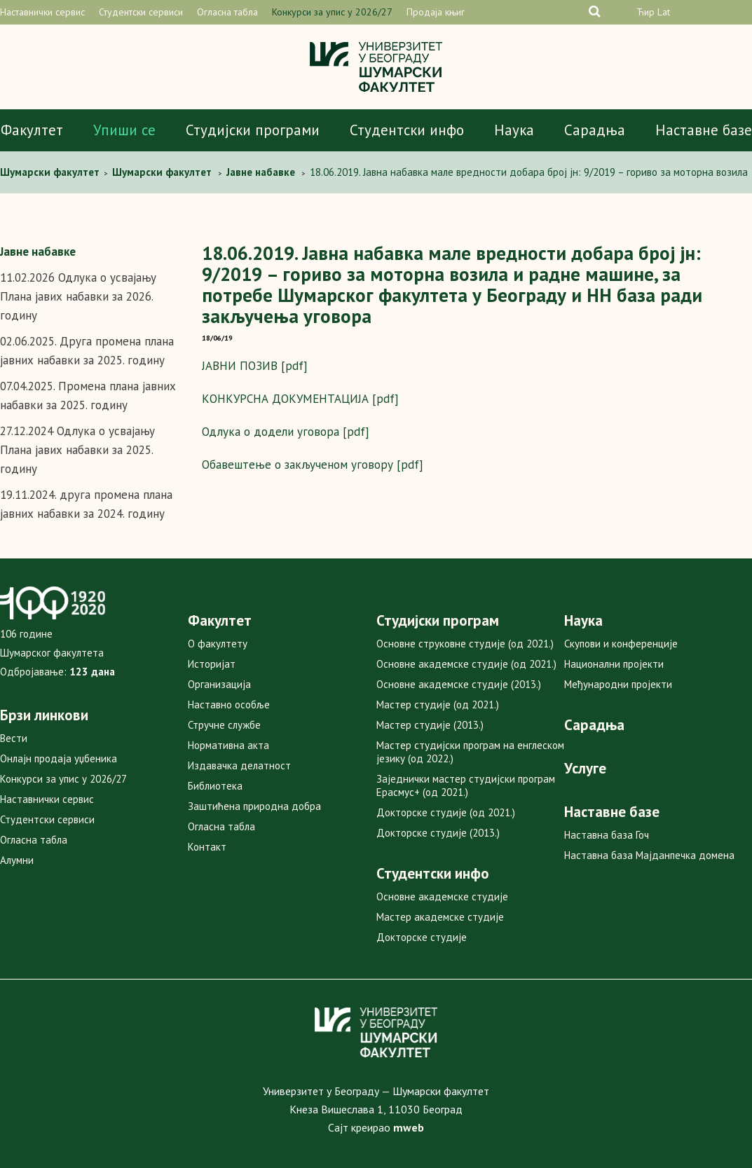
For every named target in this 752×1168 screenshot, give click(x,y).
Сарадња (594, 130)
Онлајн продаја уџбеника (58, 758)
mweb (408, 1127)
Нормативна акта (228, 745)
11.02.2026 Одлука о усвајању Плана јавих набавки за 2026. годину (78, 296)
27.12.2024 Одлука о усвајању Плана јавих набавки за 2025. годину (77, 449)
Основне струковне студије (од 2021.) (465, 643)
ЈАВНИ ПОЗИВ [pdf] (255, 365)
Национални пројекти (614, 664)
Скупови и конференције (621, 643)
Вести (13, 738)
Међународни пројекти (618, 684)
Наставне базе (703, 130)
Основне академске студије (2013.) (458, 684)
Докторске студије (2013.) (438, 832)
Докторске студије (421, 937)
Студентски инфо (407, 130)
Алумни (17, 860)
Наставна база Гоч (606, 834)
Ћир (645, 12)
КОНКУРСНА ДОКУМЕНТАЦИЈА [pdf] (300, 398)
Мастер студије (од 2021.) (437, 704)
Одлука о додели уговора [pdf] (285, 431)
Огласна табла (227, 12)
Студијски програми (253, 130)
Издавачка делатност (239, 765)
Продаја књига (438, 12)
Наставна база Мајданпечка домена (649, 855)
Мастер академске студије (440, 916)
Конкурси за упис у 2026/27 (332, 12)
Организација (219, 684)
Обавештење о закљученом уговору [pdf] (312, 464)
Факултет (32, 130)
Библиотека (215, 785)
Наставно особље (229, 704)
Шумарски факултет (51, 172)
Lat (663, 12)
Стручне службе (224, 724)
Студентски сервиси (141, 12)
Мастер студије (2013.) (430, 724)
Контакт (207, 846)
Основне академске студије (442, 896)
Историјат (211, 664)
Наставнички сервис (42, 12)
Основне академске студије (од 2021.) (466, 664)
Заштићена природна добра (254, 806)
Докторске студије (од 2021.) (445, 812)
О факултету (217, 643)
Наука (514, 130)
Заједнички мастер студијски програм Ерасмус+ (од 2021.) (465, 785)
